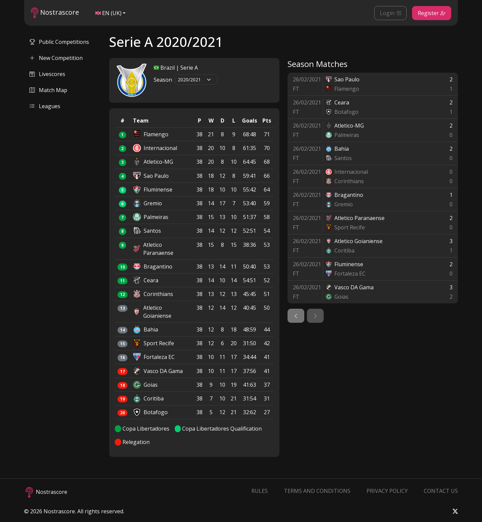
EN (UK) (108, 13)
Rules (259, 491)
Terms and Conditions (317, 491)
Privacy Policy (387, 491)
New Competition (56, 58)
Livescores (47, 74)
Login (390, 13)
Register (432, 13)
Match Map (48, 90)
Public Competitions (59, 42)
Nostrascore (55, 12)
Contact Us (441, 491)
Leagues (44, 106)
